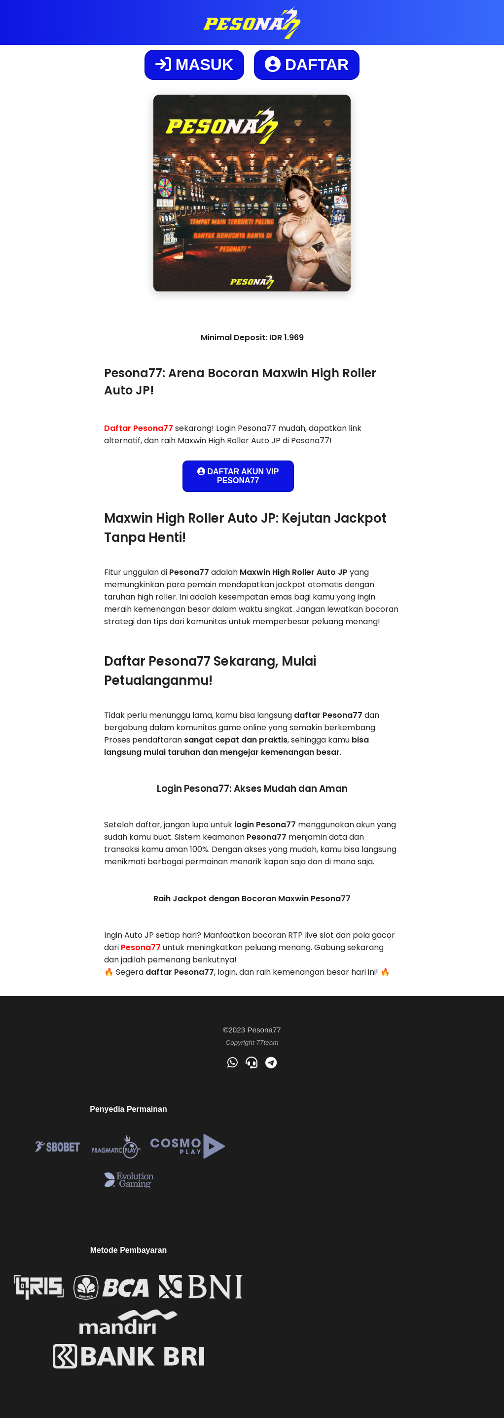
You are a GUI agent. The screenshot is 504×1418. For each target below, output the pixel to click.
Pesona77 (141, 947)
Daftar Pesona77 (138, 428)
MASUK (194, 64)
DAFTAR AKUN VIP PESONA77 (238, 476)
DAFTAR (307, 64)
